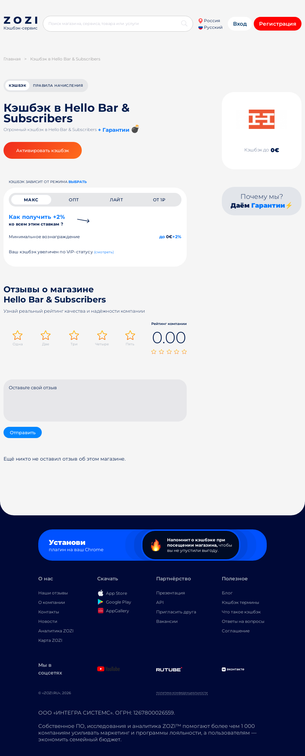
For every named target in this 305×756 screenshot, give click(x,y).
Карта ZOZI (50, 640)
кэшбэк (17, 85)
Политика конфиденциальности (182, 693)
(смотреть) (104, 252)
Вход (240, 23)
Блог (227, 592)
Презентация (170, 592)
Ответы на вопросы (243, 621)
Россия (209, 20)
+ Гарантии (114, 129)
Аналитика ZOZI (56, 630)
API (160, 602)
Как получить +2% (37, 220)
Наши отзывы (53, 592)
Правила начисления (58, 85)
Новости (47, 621)
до (162, 236)
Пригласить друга (176, 611)
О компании (51, 602)
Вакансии (167, 621)
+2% (176, 236)
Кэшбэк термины (240, 602)
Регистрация (277, 23)
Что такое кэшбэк (241, 611)
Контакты (48, 611)
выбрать (77, 182)
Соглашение (236, 630)
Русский (210, 27)
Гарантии (268, 205)
